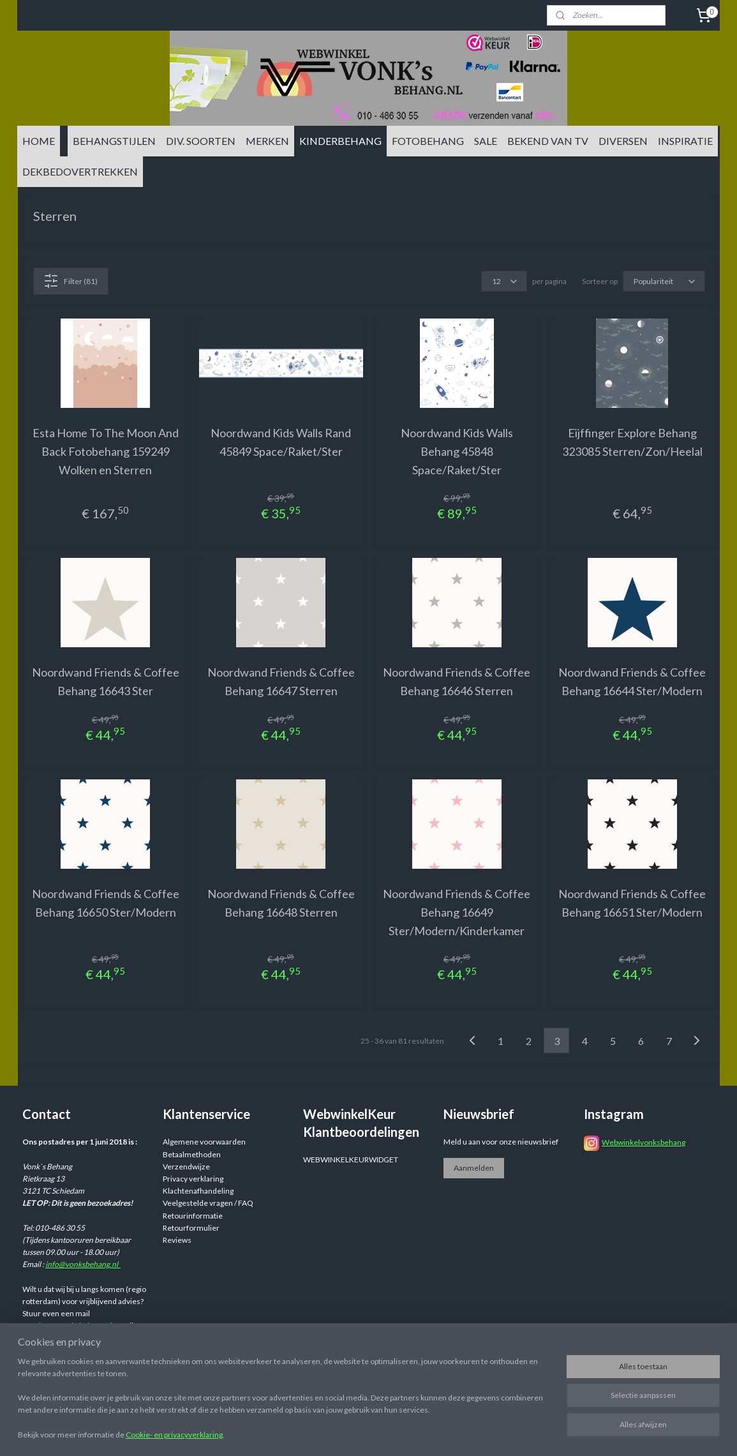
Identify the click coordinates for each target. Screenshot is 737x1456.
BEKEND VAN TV (547, 141)
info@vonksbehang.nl (83, 1264)
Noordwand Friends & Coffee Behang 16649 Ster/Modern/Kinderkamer (456, 912)
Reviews (177, 1240)
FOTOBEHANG (428, 141)
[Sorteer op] (663, 281)
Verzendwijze (186, 1166)
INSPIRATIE (685, 141)
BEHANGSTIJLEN (114, 141)
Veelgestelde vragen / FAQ (208, 1203)
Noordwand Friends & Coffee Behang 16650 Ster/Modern (105, 903)
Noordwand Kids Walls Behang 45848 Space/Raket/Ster (456, 451)
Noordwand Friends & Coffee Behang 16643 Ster (105, 681)
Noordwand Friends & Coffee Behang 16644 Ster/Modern (632, 681)
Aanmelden (474, 1168)
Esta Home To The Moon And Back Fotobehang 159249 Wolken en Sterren (105, 451)
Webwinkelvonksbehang (643, 1142)
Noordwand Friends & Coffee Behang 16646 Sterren (456, 681)
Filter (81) (70, 281)
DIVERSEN (623, 141)
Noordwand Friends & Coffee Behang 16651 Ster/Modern (632, 903)
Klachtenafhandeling (198, 1191)
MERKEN (267, 141)
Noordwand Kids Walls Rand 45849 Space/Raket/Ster (281, 442)
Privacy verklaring (193, 1178)
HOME (38, 141)
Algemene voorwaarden (204, 1141)
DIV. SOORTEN (200, 141)
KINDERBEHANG (340, 141)
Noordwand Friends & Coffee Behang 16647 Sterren (280, 681)
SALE (485, 141)
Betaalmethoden (192, 1154)
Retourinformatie (193, 1215)
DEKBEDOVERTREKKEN (80, 171)
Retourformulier (191, 1228)
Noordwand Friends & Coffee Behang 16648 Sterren (280, 903)
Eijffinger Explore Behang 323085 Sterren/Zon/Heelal (632, 442)
